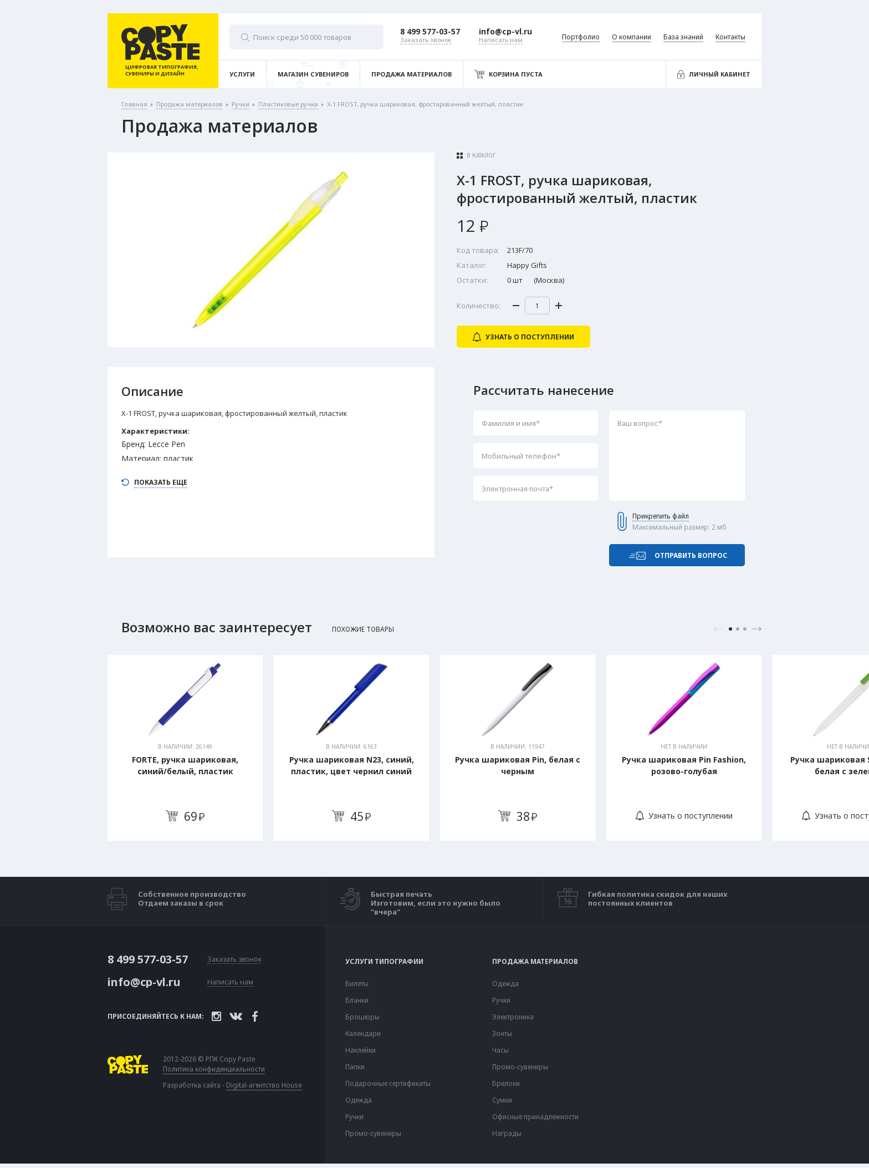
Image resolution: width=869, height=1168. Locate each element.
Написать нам (230, 982)
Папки (355, 1067)
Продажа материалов (535, 961)
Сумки (502, 1100)
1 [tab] (730, 629)
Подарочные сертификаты (388, 1083)
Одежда (358, 1100)
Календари (363, 1033)
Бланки (357, 1000)
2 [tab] (737, 629)
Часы (500, 1050)
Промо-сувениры (373, 1133)
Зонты (502, 1033)
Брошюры (362, 1017)
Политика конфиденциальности (214, 1069)
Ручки (354, 1117)
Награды (507, 1133)
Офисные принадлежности (535, 1117)
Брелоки (506, 1083)
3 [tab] (745, 629)
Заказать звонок (234, 960)
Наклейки (360, 1050)
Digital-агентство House (264, 1085)
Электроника (513, 1017)
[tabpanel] (185, 748)
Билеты (357, 983)
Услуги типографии (384, 961)
